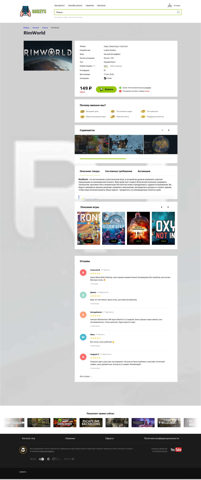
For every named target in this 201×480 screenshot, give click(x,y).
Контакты (101, 5)
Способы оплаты (75, 5)
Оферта (109, 439)
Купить (107, 90)
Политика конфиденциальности (161, 439)
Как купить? (60, 5)
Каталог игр (28, 439)
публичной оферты (46, 452)
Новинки (70, 439)
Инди (106, 46)
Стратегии (124, 46)
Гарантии (90, 5)
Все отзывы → (86, 377)
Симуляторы (114, 46)
